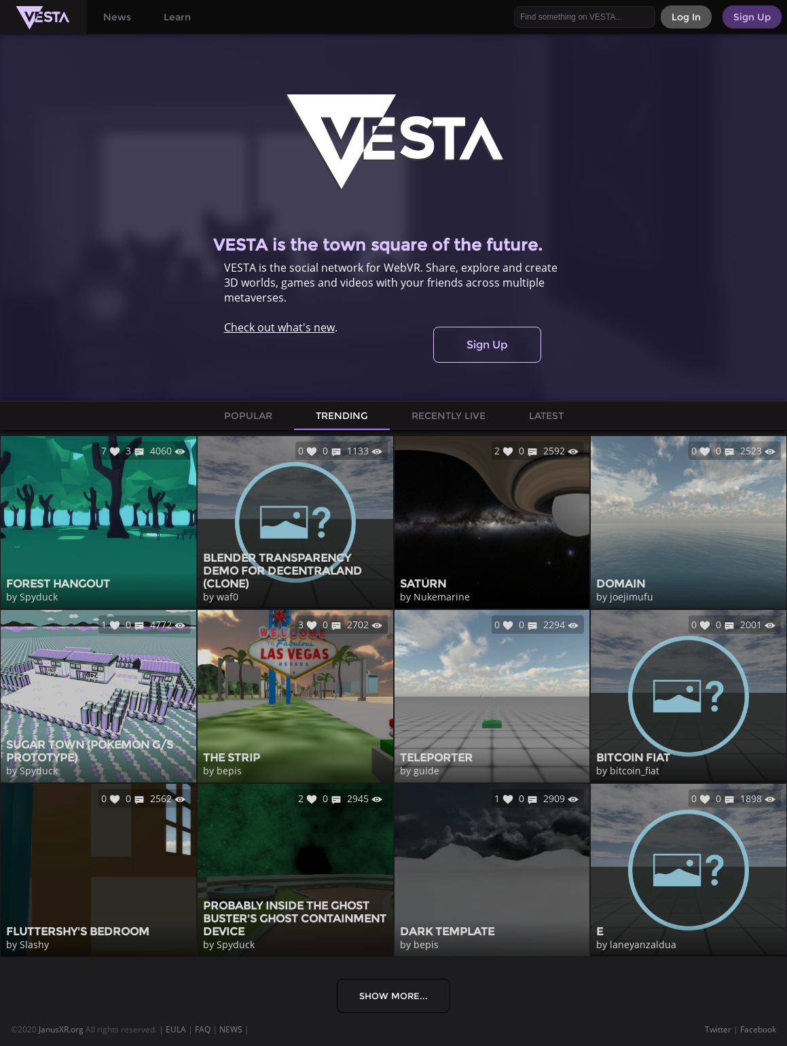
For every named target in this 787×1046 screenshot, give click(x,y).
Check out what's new (279, 327)
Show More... (393, 995)
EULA (176, 1029)
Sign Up (487, 344)
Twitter (718, 1029)
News (117, 17)
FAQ (203, 1029)
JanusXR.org (61, 1029)
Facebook (758, 1029)
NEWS (230, 1029)
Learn (177, 17)
